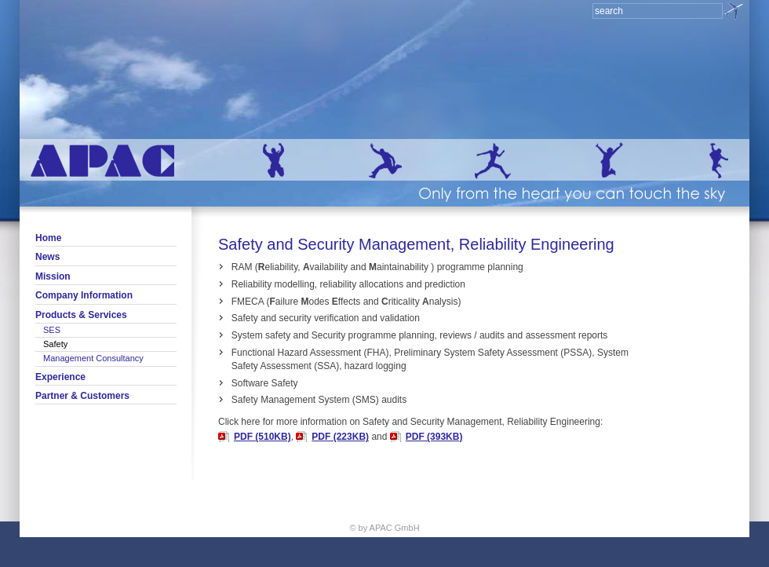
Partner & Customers (82, 395)
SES (51, 330)
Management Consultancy (93, 358)
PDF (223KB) (340, 436)
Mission (53, 276)
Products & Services (81, 314)
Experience (60, 376)
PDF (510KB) (262, 436)
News (47, 256)
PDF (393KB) (434, 436)
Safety (55, 344)
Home (48, 237)
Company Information (84, 295)
